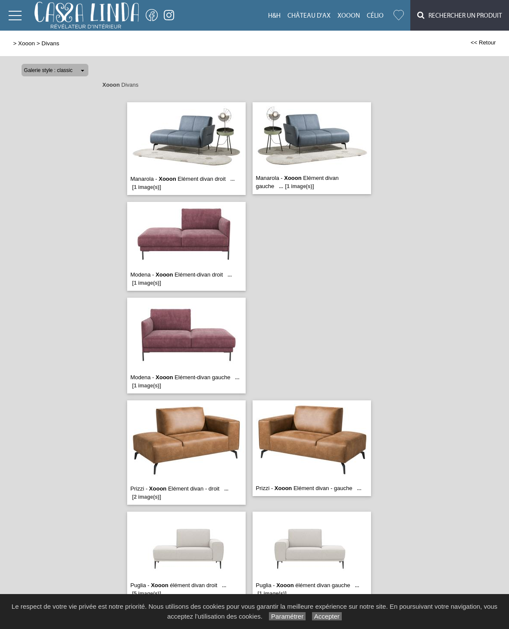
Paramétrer (287, 616)
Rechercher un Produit (459, 15)
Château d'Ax (309, 15)
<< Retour (483, 42)
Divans (50, 43)
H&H (274, 15)
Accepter (326, 616)
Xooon (348, 15)
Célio (375, 15)
